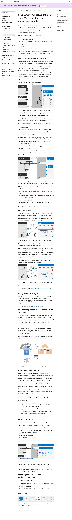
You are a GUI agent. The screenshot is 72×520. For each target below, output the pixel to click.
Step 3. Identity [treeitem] (7, 37)
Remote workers (60, 14)
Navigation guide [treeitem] (5, 79)
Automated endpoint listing (62, 20)
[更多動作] (53, 11)
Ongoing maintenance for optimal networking (63, 24)
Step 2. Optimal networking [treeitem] (9, 35)
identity (26, 503)
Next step (59, 26)
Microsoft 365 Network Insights (36, 306)
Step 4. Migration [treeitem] (7, 39)
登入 (70, 1)
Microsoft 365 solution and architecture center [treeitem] (7, 15)
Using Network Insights (61, 16)
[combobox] (8, 12)
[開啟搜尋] (67, 2)
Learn (19, 10)
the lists (21, 257)
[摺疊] (15, 10)
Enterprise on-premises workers (63, 13)
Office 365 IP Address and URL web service (38, 416)
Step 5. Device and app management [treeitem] (8, 42)
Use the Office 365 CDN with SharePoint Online (39, 366)
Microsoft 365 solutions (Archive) (36, 10)
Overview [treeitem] (6, 30)
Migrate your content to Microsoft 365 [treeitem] (7, 48)
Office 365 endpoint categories (47, 256)
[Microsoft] (2, 1)
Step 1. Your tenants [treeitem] (8, 32)
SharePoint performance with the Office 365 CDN (63, 18)
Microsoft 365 (25, 10)
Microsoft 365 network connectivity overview (39, 206)
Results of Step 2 (60, 22)
